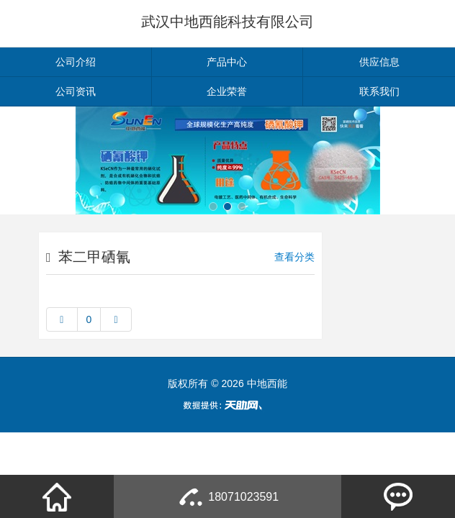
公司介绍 (75, 62)
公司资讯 (75, 91)
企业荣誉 (227, 91)
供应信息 (379, 62)
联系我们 (379, 91)
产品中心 (227, 62)
